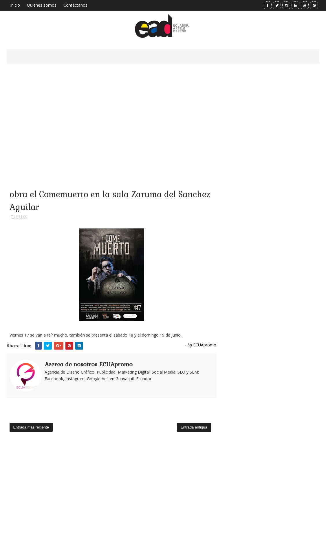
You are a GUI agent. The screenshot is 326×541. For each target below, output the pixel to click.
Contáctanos (75, 5)
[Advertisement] (111, 118)
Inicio (15, 5)
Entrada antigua (194, 427)
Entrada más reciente (31, 427)
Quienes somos (41, 5)
